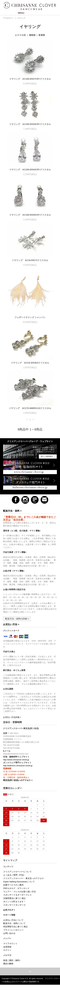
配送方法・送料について (14, 923)
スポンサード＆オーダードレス (17, 895)
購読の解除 (8, 964)
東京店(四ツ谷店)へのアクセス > (17, 780)
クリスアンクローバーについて (17, 872)
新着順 (41, 35)
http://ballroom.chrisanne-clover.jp (17, 766)
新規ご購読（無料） (12, 960)
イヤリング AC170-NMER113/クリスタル (30, 408)
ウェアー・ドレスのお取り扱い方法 (19, 892)
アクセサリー (8, 18)
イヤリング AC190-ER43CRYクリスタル (30, 169)
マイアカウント (10, 944)
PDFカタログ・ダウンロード (16, 888)
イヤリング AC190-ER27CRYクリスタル (30, 79)
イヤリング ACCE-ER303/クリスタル (30, 363)
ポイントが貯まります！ (14, 902)
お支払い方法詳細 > (12, 717)
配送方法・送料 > (12, 510)
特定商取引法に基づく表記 (15, 927)
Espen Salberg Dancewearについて (19, 882)
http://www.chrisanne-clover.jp (16, 760)
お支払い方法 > (11, 624)
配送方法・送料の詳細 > (17, 618)
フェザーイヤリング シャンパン (30, 317)
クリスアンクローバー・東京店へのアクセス (23, 878)
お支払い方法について (13, 920)
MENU (19, 13)
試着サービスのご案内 (13, 885)
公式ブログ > (9, 910)
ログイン (7, 950)
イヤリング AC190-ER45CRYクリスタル (30, 215)
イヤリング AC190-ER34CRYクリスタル (30, 124)
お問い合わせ (9, 933)
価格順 (32, 35)
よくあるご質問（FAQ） (14, 875)
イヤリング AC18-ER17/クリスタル (30, 260)
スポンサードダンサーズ (14, 905)
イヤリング (21, 18)
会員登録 (7, 947)
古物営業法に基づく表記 (14, 898)
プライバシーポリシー (13, 930)
